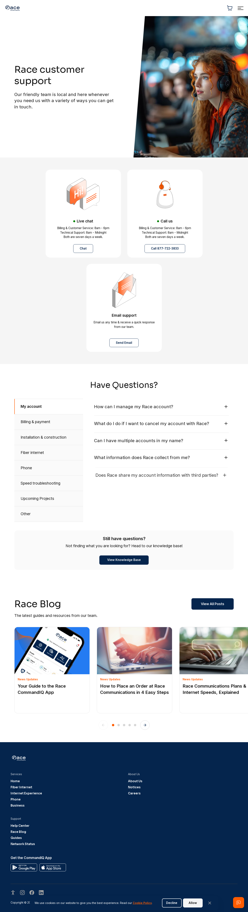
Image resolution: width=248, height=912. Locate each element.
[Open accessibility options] (13, 893)
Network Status (23, 844)
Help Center (20, 826)
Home (15, 781)
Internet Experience (26, 793)
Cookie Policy (142, 903)
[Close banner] (210, 903)
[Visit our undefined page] (22, 893)
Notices (134, 787)
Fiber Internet (21, 787)
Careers (134, 793)
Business (18, 805)
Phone (16, 799)
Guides (16, 838)
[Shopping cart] (229, 8)
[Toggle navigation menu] (240, 8)
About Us (135, 781)
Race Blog (18, 832)
